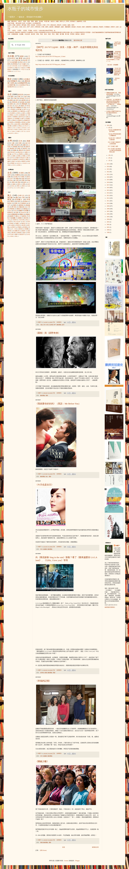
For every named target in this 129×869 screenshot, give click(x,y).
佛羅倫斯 (57, 27)
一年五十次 (23, 69)
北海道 (64, 25)
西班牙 (28, 146)
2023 (108, 169)
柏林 (83, 27)
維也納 (74, 27)
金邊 (27, 116)
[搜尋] (20, 45)
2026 (108, 125)
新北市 (20, 94)
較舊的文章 (95, 847)
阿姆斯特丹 (27, 120)
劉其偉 (21, 229)
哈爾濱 (18, 131)
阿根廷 (12, 163)
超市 (63, 324)
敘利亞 (19, 25)
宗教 (80, 32)
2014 (108, 193)
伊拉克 (13, 165)
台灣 (9, 141)
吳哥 (32, 27)
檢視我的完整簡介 (110, 607)
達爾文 (17, 223)
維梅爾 (13, 218)
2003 (108, 222)
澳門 (28, 111)
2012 (108, 198)
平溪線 (30, 30)
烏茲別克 (19, 163)
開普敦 (20, 129)
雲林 (18, 113)
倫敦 (62, 27)
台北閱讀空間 (37, 23)
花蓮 (23, 180)
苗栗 (24, 184)
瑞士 (47, 476)
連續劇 (99, 32)
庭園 (43, 32)
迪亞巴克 (21, 116)
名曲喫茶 (23, 32)
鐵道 (40, 32)
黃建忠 (28, 214)
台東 (45, 30)
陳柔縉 (19, 232)
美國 (45, 672)
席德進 (11, 236)
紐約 (117, 27)
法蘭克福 (95, 27)
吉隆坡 (18, 127)
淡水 (11, 180)
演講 (28, 21)
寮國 (26, 154)
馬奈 (41, 34)
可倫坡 (13, 131)
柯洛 (28, 232)
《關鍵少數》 (42, 761)
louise (15, 210)
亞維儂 (11, 122)
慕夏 (57, 34)
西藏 (18, 156)
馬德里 (101, 27)
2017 (108, 185)
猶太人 (18, 216)
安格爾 (26, 229)
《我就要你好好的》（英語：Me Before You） (58, 403)
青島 (25, 129)
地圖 (57, 21)
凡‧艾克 (14, 229)
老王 (24, 221)
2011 (108, 201)
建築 (22, 56)
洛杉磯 (9, 126)
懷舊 (55, 32)
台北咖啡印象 (11, 85)
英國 (20, 143)
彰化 (12, 186)
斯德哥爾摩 (25, 124)
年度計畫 (46, 21)
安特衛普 (24, 127)
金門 (48, 30)
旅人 (72, 32)
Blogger (77, 860)
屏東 (13, 182)
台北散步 (36, 32)
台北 (8, 30)
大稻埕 (14, 30)
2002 (108, 224)
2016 (108, 187)
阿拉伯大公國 (24, 157)
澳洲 (27, 159)
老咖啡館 (17, 32)
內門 (11, 187)
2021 (108, 174)
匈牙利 (22, 159)
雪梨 (16, 133)
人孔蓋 (22, 67)
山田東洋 (13, 227)
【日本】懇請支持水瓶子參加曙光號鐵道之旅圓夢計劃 (117, 71)
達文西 (24, 225)
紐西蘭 (18, 165)
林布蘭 (25, 227)
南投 (18, 184)
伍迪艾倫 (94, 32)
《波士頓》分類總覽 (112, 64)
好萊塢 (42, 672)
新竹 (28, 176)
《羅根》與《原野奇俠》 (48, 333)
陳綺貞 (23, 223)
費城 (28, 113)
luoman (66, 860)
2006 (108, 214)
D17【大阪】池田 (113, 146)
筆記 (21, 62)
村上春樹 (11, 225)
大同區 (19, 30)
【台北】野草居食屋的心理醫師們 (114, 134)
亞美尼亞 (39, 25)
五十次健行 (23, 64)
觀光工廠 (104, 32)
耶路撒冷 (22, 115)
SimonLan (23, 212)
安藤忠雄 (21, 207)
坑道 (46, 32)
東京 (16, 27)
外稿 (24, 21)
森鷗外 (23, 230)
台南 (42, 30)
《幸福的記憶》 (43, 681)
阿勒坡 (20, 120)
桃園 (17, 178)
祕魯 (69, 25)
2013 (108, 195)
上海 (12, 27)
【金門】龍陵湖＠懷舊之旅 (117, 44)
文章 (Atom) (43, 850)
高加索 (33, 25)
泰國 (14, 156)
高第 (17, 212)
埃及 (18, 161)
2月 (109, 158)
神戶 (28, 27)
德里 (23, 113)
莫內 (45, 34)
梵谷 (53, 34)
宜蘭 (8, 176)
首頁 (84, 21)
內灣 (18, 187)
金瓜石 (35, 30)
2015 (108, 190)
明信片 (84, 32)
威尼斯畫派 (116, 32)
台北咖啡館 (10, 32)
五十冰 (17, 71)
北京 (8, 27)
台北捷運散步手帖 (23, 85)
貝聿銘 (11, 223)
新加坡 (24, 122)
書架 (21, 58)
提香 (10, 221)
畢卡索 (67, 34)
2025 (108, 164)
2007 (108, 211)
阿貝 (18, 201)
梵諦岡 (21, 154)
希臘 (14, 150)
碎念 (13, 58)
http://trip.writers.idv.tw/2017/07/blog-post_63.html (50, 64)
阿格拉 (11, 115)
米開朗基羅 (14, 34)
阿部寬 (12, 209)
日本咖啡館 (29, 32)
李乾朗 (9, 230)
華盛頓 (15, 129)
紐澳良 (15, 126)
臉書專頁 (79, 21)
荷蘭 (17, 157)
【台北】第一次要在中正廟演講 (114, 138)
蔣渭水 (9, 203)
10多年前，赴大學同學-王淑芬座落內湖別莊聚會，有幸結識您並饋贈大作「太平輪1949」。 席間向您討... (113, 103)
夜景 (8, 64)
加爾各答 (9, 127)
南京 (14, 127)
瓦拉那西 (12, 113)
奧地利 (12, 148)
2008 (108, 208)
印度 (44, 25)
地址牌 (25, 60)
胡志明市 (11, 133)
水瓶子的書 (10, 23)
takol (29, 223)
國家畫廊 (67, 27)
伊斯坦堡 (37, 27)
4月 (109, 127)
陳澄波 (77, 34)
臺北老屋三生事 (20, 23)
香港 (25, 107)
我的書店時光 (11, 86)
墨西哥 (24, 161)
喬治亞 (9, 159)
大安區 (25, 30)
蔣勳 (16, 236)
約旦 (17, 115)
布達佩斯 (17, 118)
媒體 (36, 21)
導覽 (32, 21)
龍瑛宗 (83, 34)
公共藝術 (76, 32)
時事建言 (14, 81)
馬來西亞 (15, 159)
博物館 (109, 32)
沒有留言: (59, 322)
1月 (109, 160)
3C (26, 62)
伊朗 (28, 25)
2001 (108, 227)
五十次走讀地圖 (12, 62)
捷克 (18, 145)
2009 (108, 206)
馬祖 (51, 30)
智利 (73, 25)
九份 (40, 30)
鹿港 (23, 186)
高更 (49, 34)
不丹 (48, 25)
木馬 (28, 199)
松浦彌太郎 (16, 230)
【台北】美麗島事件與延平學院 (114, 130)
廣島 (11, 104)
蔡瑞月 (19, 209)
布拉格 (79, 27)
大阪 (41, 324)
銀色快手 (22, 234)
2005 (108, 216)
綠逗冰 (53, 21)
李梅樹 (19, 227)
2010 (108, 203)
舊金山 (20, 126)
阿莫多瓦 (10, 212)
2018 (108, 182)
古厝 (52, 32)
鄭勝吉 (22, 214)
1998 (108, 232)
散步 (9, 79)
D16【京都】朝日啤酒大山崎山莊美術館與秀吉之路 (114, 150)
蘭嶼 (22, 187)
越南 (8, 161)
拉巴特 (28, 131)
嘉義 (14, 184)
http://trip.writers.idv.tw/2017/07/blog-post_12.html (50, 56)
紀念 (28, 58)
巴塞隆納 (107, 27)
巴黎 (43, 27)
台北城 (15, 176)
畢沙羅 (14, 232)
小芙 (28, 207)
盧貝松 (24, 216)
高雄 (23, 178)
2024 (108, 166)
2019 (108, 179)
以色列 (9, 25)
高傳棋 (20, 218)
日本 (44, 324)
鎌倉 (22, 106)
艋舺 (24, 182)
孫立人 (28, 219)
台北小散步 (19, 86)
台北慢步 (28, 23)
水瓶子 (20, 21)
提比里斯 (17, 124)
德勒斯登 (88, 27)
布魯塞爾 (17, 122)
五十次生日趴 (13, 65)
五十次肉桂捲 (24, 65)
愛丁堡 (23, 131)
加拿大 (14, 161)
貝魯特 (14, 120)
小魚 (23, 197)
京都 (20, 27)
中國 (12, 145)
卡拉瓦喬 (27, 34)
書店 (61, 32)
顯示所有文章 (78, 40)
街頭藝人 (68, 32)
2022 (108, 171)
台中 (28, 98)
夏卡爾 (62, 34)
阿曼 (14, 25)
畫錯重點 (59, 324)
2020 (108, 177)
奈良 (24, 27)
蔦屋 (16, 67)
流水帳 (41, 21)
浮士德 (11, 234)
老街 (49, 32)
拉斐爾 (21, 34)
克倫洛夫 (10, 118)
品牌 (64, 32)
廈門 (23, 118)
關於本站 (14, 21)
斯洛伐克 (53, 25)
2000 (108, 230)
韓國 (24, 156)
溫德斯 (11, 216)
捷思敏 (21, 205)
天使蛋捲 (23, 203)
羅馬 (46, 27)
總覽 (8, 21)
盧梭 (16, 234)
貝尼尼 (18, 225)
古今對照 (9, 67)
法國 (13, 143)
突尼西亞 (25, 163)
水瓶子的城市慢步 (25, 8)
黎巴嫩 (24, 25)
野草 (67, 21)
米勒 (37, 34)
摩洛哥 (59, 25)
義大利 (28, 143)
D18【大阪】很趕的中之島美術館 (114, 142)
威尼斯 (51, 27)
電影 (89, 32)
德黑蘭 (15, 116)
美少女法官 (17, 221)
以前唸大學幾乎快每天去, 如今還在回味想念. (113, 112)
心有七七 (21, 195)
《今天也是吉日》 (44, 484)
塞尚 (24, 232)
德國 (24, 145)
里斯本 (113, 27)
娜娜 (20, 210)
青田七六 (62, 21)
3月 (109, 155)
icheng (9, 219)
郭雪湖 (72, 34)
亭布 (12, 124)
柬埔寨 (15, 146)
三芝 (14, 187)
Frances (9, 210)
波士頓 (9, 106)
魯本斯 (33, 34)
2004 (108, 219)
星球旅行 (73, 21)
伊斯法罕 (26, 125)
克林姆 (15, 219)
